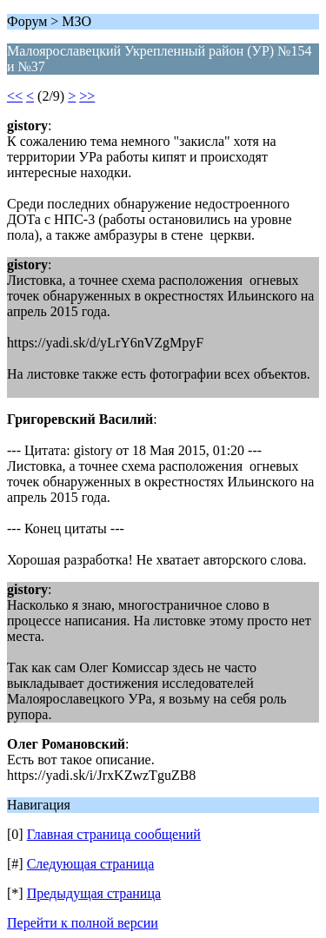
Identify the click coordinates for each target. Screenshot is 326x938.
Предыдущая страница (94, 893)
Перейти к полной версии (82, 922)
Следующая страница (91, 863)
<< (15, 96)
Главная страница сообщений (114, 834)
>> (87, 96)
